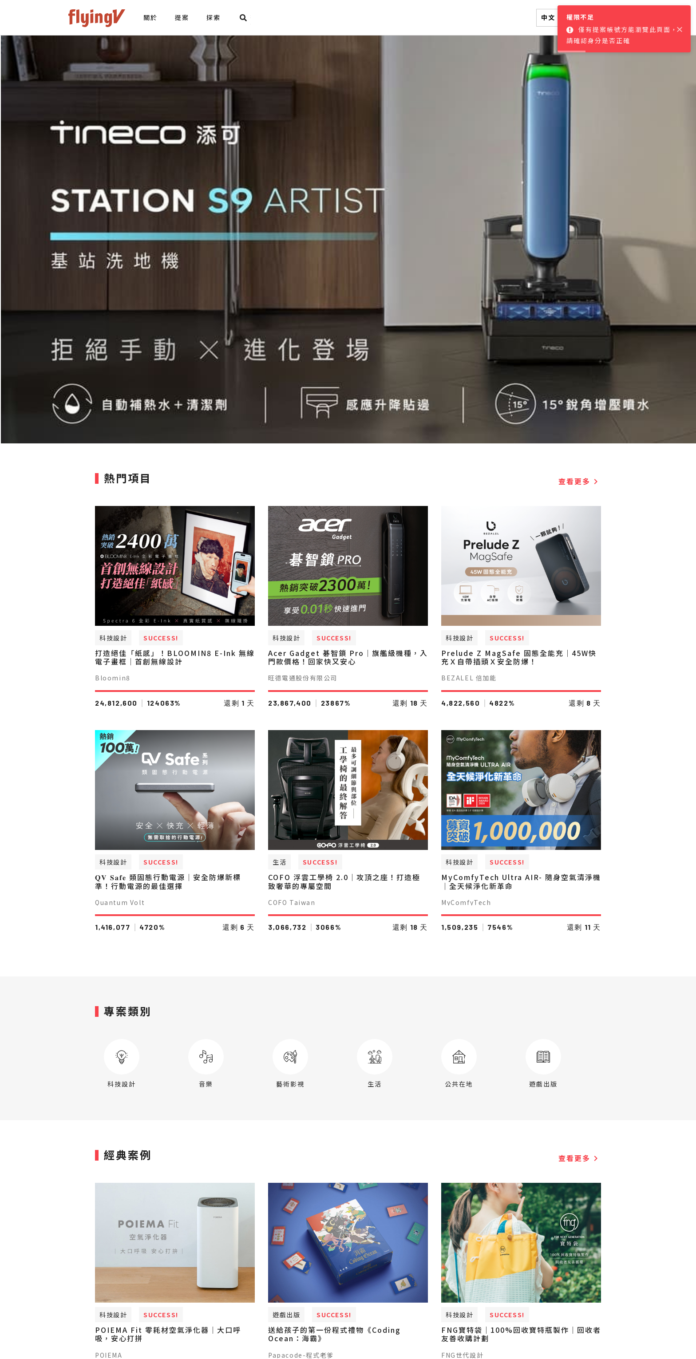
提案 (182, 17)
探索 (213, 17)
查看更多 (579, 481)
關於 (150, 17)
